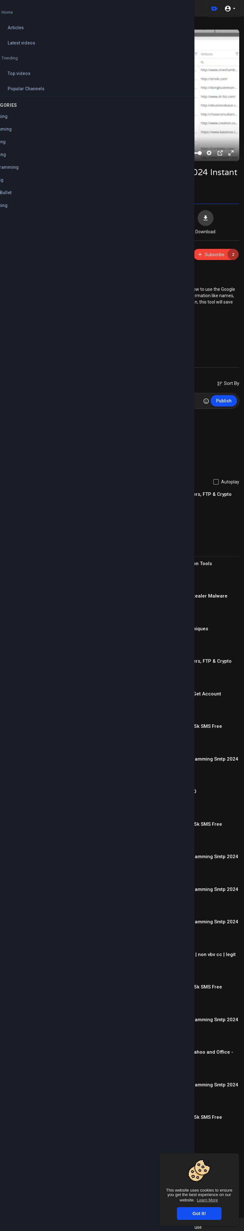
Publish (224, 400)
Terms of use (188, 1227)
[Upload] (213, 8)
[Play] (13, 153)
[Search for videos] (114, 8)
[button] (229, 8)
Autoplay (230, 481)
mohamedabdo (41, 418)
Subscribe (218, 254)
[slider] (87, 153)
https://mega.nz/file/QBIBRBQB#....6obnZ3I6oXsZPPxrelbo (95, 270)
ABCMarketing (40, 251)
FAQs (165, 1227)
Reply (56, 433)
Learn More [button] (207, 1200)
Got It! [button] (199, 1213)
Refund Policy (141, 1227)
